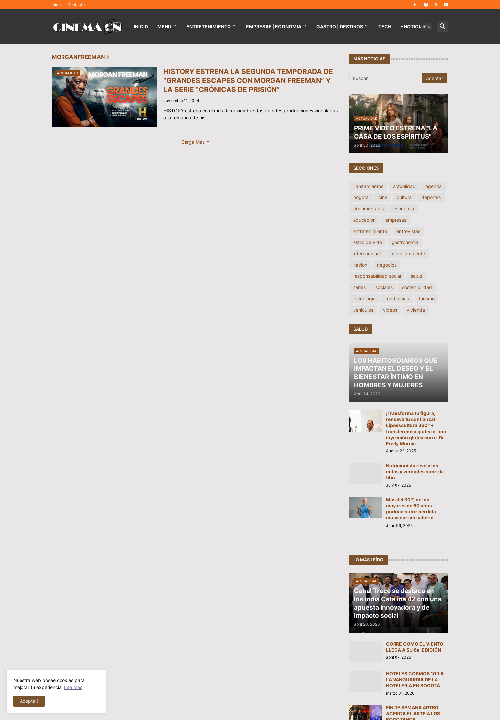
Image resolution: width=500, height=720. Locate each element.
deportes (431, 197)
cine (382, 197)
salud (416, 276)
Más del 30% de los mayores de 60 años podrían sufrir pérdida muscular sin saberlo (411, 509)
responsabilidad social (377, 276)
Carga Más (193, 142)
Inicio (57, 4)
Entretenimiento (209, 26)
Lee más (73, 687)
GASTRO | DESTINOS (339, 26)
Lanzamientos (368, 186)
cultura (404, 197)
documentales (368, 208)
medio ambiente (407, 253)
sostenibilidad (417, 287)
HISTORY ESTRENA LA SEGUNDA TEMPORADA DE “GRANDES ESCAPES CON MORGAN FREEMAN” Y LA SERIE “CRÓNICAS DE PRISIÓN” (248, 80)
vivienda (416, 310)
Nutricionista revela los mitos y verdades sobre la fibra (415, 471)
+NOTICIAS (413, 26)
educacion (364, 220)
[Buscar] (386, 78)
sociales (384, 287)
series (359, 287)
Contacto (76, 4)
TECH (384, 26)
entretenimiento (370, 231)
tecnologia (364, 298)
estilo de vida (367, 242)
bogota (361, 197)
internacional (367, 253)
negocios (386, 265)
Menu (164, 26)
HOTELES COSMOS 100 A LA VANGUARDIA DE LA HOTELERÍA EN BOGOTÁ (415, 679)
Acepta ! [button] (29, 701)
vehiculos (363, 310)
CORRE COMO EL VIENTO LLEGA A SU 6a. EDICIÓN (414, 647)
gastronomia (405, 242)
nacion (360, 265)
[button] (426, 26)
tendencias (397, 298)
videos (390, 310)
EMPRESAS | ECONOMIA (273, 26)
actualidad (404, 186)
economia (403, 208)
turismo (427, 298)
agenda (433, 186)
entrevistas (408, 231)
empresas (395, 220)
